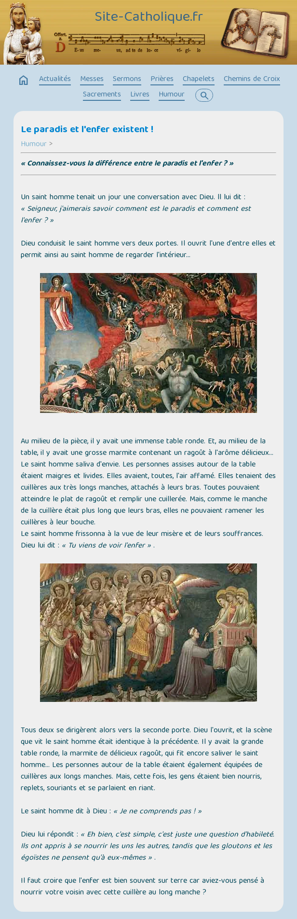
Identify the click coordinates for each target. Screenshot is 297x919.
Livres (139, 95)
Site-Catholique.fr (148, 18)
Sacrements (102, 95)
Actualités (55, 79)
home (23, 80)
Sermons (127, 79)
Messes (92, 79)
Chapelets (199, 79)
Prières (162, 79)
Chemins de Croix (252, 79)
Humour (172, 95)
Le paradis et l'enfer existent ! (87, 130)
